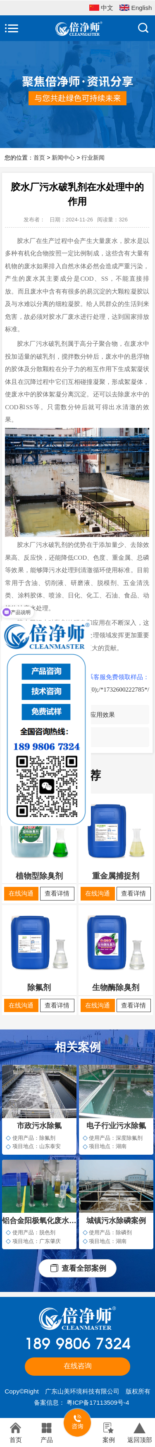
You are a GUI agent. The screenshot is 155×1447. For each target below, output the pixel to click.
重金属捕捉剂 (115, 876)
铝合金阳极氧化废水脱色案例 (39, 1220)
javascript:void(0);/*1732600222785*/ (100, 689)
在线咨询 (78, 1366)
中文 (101, 8)
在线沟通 (21, 893)
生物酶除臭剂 (115, 987)
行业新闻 (93, 157)
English (135, 8)
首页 (39, 157)
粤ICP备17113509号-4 (98, 1402)
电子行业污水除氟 (116, 1126)
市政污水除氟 (39, 1126)
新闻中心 (63, 157)
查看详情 (57, 893)
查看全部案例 (84, 1268)
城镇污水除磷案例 (116, 1220)
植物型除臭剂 (39, 876)
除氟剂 (39, 987)
